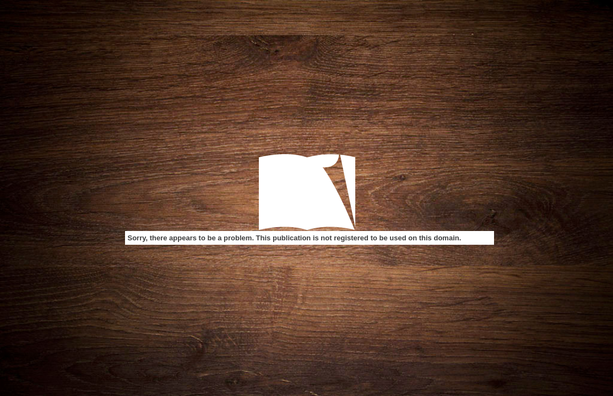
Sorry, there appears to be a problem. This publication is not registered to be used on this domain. (295, 238)
